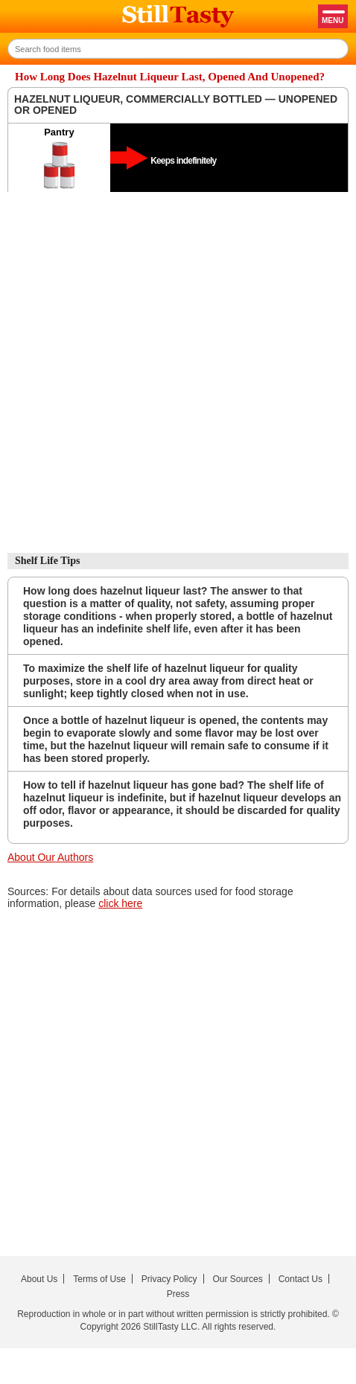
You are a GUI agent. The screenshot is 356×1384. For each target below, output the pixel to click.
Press (178, 1294)
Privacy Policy (169, 1279)
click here (120, 903)
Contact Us (300, 1279)
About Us (39, 1279)
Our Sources (237, 1279)
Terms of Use (99, 1279)
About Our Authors (50, 857)
